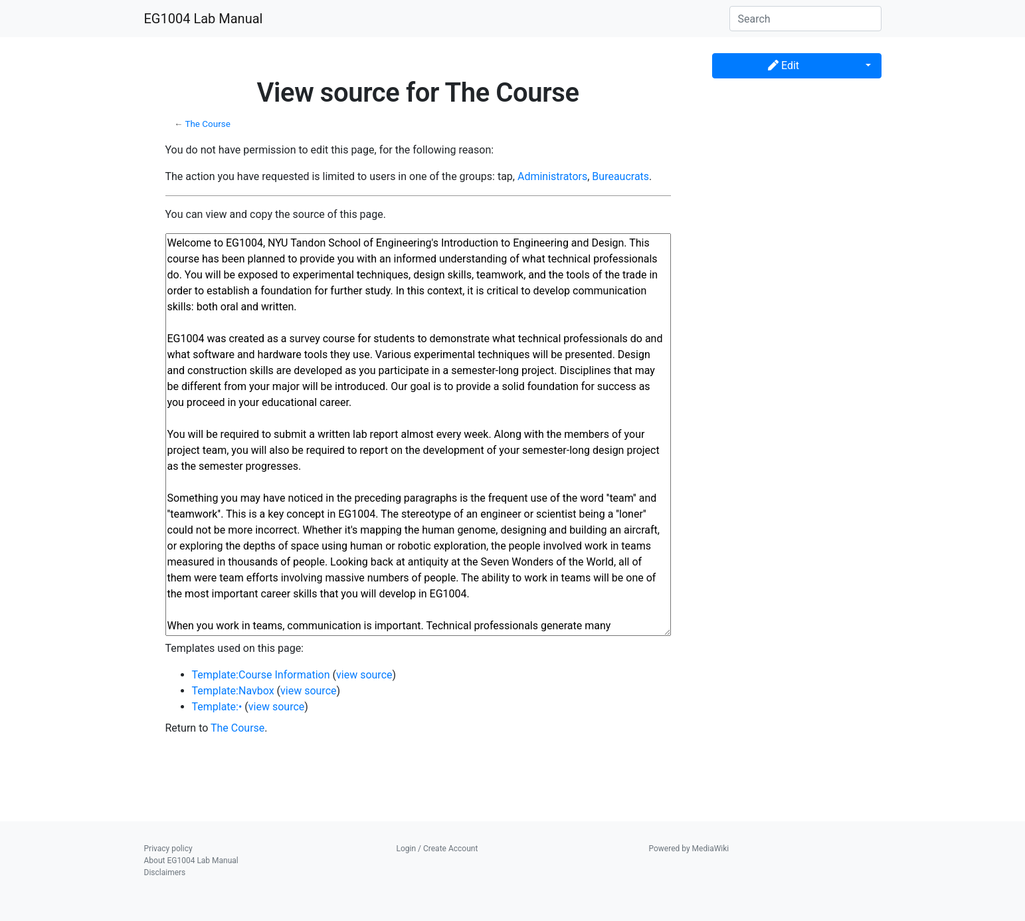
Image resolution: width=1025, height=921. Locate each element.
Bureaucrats (620, 176)
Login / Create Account (437, 848)
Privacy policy (168, 848)
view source (364, 674)
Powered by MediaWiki (689, 848)
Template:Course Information (261, 674)
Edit (783, 65)
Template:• (217, 706)
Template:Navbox (233, 690)
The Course (207, 124)
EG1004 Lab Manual (203, 19)
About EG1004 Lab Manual (191, 860)
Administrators (552, 176)
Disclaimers (165, 872)
